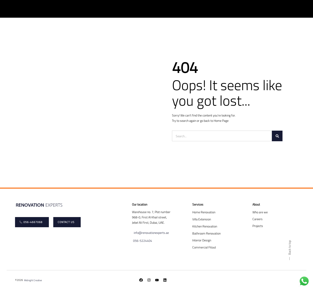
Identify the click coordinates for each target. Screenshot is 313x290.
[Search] (277, 136)
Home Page (221, 120)
